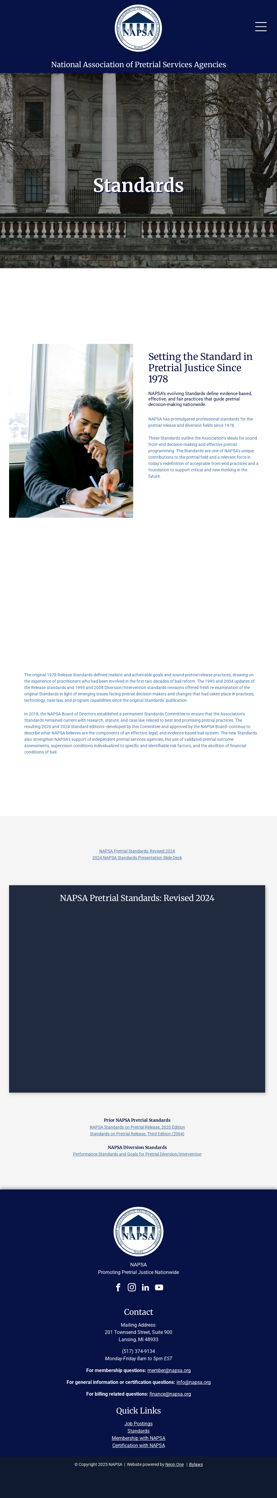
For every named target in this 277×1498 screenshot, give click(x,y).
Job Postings (138, 1424)
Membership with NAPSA (138, 1438)
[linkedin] (145, 1288)
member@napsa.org (169, 1370)
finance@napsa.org (170, 1394)
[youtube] (159, 1288)
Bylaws (196, 1464)
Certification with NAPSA (138, 1445)
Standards (138, 1431)
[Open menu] (261, 26)
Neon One (174, 1464)
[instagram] (132, 1288)
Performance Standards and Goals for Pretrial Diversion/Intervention (137, 1154)
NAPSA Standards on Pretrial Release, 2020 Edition (137, 1127)
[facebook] (118, 1288)
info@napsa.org (193, 1382)
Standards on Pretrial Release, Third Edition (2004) (137, 1133)
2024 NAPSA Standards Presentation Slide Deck (137, 857)
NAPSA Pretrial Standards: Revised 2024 (137, 851)
